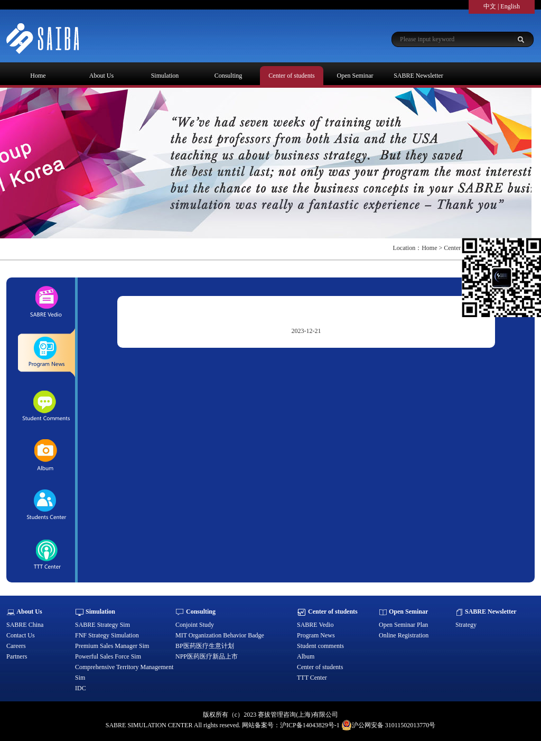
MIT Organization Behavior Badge (219, 635)
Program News (316, 635)
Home (37, 75)
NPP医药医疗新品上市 (206, 656)
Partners (16, 656)
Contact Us (20, 635)
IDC (80, 688)
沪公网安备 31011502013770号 (388, 725)
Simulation (165, 75)
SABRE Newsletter (418, 75)
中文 (489, 6)
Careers (16, 646)
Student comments (320, 646)
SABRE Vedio (315, 624)
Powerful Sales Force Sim (108, 656)
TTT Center (312, 677)
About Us (101, 75)
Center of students (291, 75)
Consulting (228, 75)
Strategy (466, 624)
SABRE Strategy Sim (102, 624)
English (510, 6)
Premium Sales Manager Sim (112, 646)
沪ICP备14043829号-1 (310, 725)
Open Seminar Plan (403, 624)
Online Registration (403, 635)
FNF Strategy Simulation (107, 635)
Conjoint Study (194, 624)
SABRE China (24, 624)
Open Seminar (355, 75)
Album (305, 656)
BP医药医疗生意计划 (204, 646)
